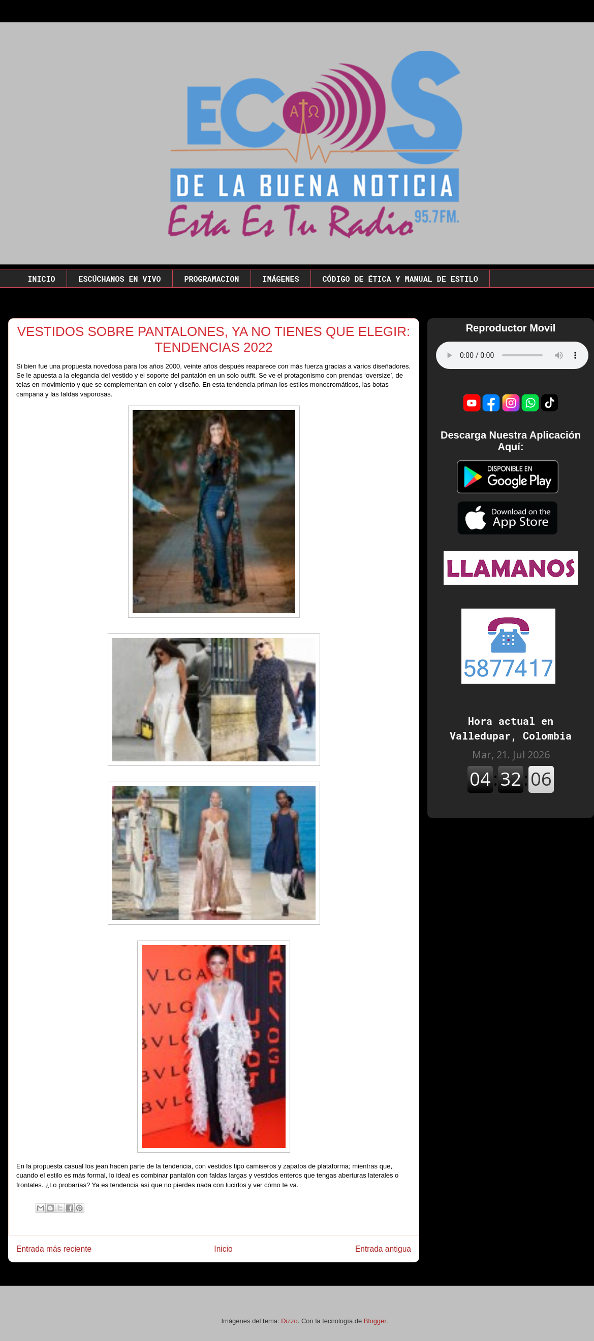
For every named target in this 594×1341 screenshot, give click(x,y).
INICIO (41, 279)
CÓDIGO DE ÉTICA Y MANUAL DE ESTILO (400, 279)
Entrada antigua (383, 1249)
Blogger (375, 1321)
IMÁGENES (281, 279)
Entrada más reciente (53, 1249)
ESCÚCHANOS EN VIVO (120, 279)
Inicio (223, 1249)
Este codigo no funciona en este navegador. (512, 355)
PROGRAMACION (211, 279)
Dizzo (289, 1321)
